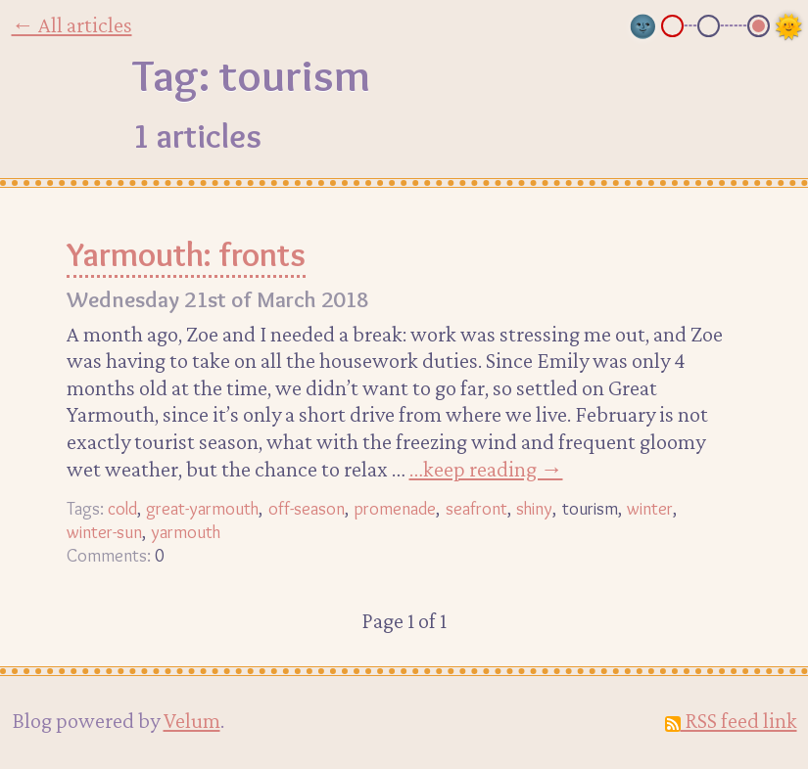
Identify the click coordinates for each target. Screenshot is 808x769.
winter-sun (104, 531)
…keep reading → (486, 468)
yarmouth (185, 531)
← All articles (72, 24)
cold (122, 508)
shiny (534, 508)
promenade (395, 508)
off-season (306, 508)
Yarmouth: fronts (186, 254)
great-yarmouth (202, 508)
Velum (192, 720)
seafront (476, 508)
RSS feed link (731, 720)
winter (650, 508)
